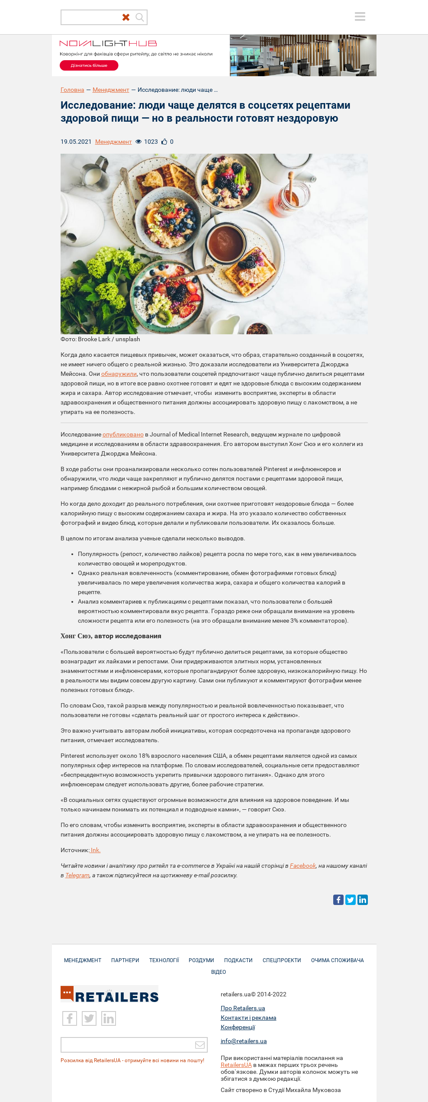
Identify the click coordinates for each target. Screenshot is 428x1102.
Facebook (303, 865)
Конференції (238, 1027)
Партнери (125, 956)
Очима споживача (337, 956)
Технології (164, 956)
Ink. (95, 850)
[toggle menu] (360, 16)
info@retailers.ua (244, 1040)
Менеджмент (111, 89)
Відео (218, 968)
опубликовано (123, 434)
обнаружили (119, 373)
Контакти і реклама (249, 1017)
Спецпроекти (282, 956)
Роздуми (201, 956)
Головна (72, 89)
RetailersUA (236, 1064)
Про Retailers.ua (243, 1008)
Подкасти (238, 956)
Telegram (77, 875)
